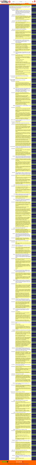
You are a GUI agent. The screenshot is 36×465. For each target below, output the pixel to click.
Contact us (27, 463)
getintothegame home (4, 4)
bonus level (9, 4)
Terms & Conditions (22, 463)
